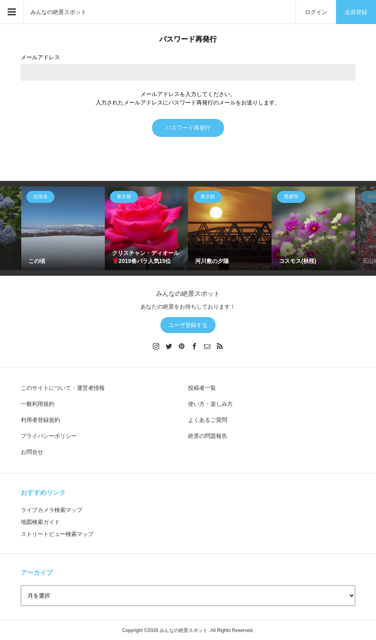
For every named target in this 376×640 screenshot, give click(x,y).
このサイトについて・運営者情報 (63, 388)
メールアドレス (40, 57)
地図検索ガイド (40, 522)
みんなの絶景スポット (58, 12)
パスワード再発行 (188, 127)
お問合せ (32, 452)
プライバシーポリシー (49, 436)
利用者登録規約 (40, 420)
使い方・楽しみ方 (210, 404)
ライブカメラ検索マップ (51, 510)
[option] (63, 228)
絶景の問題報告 (207, 436)
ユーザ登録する (188, 325)
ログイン (316, 12)
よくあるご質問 (207, 420)
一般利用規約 (37, 404)
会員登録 (356, 12)
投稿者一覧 (202, 388)
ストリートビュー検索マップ (57, 534)
